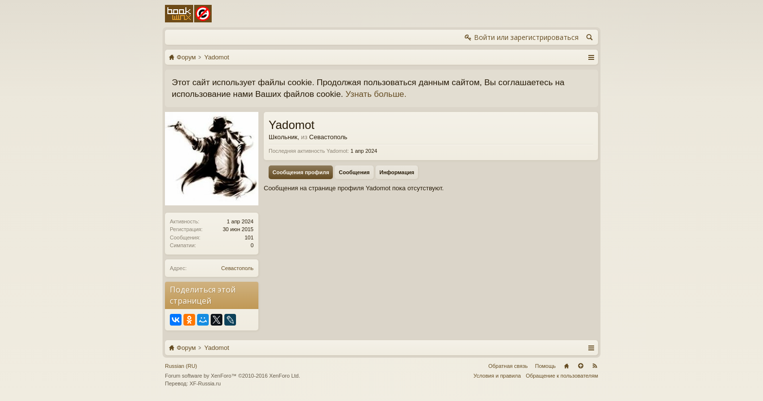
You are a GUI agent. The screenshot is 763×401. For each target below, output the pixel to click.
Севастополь (237, 268)
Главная (566, 366)
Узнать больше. (375, 94)
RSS (594, 366)
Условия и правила (497, 376)
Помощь (545, 366)
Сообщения (354, 172)
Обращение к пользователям (562, 376)
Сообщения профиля (300, 172)
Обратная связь (507, 366)
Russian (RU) (181, 366)
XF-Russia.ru (204, 383)
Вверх (580, 366)
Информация (397, 172)
